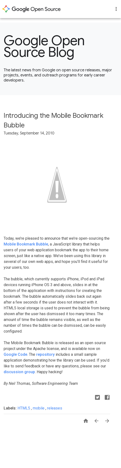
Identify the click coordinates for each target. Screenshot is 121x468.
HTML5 (24, 408)
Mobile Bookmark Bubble (26, 244)
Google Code (15, 354)
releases (54, 408)
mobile (39, 408)
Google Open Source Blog (44, 46)
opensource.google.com (31, 9)
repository (45, 354)
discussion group (19, 372)
